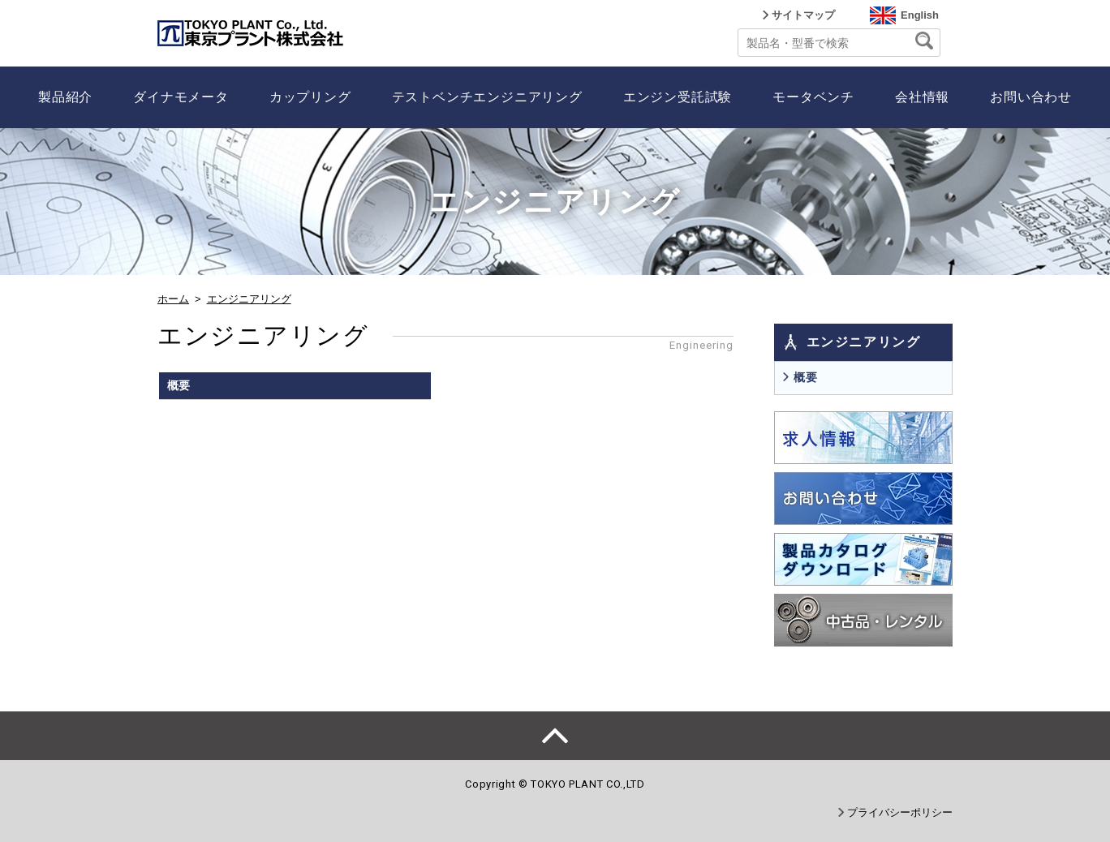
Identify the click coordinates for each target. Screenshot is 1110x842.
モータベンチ (813, 97)
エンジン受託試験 (677, 97)
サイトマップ (803, 15)
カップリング (310, 97)
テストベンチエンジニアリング (487, 97)
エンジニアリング (249, 299)
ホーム (173, 299)
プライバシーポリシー (900, 812)
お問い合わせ (1031, 97)
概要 (805, 377)
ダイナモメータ (181, 97)
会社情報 (922, 97)
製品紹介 (65, 97)
